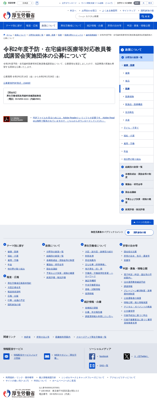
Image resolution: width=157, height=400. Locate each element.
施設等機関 (90, 278)
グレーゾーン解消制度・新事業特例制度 (138, 287)
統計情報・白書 (93, 298)
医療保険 (129, 96)
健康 (127, 73)
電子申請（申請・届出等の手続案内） (138, 271)
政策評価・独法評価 (135, 209)
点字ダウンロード (69, 3)
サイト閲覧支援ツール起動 (92, 3)
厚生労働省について (96, 243)
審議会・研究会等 (133, 184)
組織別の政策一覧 (133, 167)
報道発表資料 (14, 287)
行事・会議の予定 (16, 295)
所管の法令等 (131, 243)
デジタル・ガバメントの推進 (138, 302)
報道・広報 (14, 273)
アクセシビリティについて (123, 372)
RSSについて (40, 376)
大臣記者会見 (14, 282)
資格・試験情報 (92, 286)
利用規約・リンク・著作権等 (20, 372)
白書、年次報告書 (93, 307)
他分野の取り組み (132, 159)
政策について (133, 49)
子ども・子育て (131, 128)
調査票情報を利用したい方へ (99, 311)
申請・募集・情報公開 (136, 264)
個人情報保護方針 (47, 372)
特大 (150, 3)
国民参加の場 (147, 11)
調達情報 (128, 281)
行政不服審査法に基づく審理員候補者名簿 (138, 316)
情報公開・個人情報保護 (135, 297)
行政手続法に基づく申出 (135, 310)
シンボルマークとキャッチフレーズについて (82, 372)
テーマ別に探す (16, 243)
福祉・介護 (129, 135)
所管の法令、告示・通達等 (137, 253)
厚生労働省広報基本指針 (19, 278)
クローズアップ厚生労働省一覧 (91, 332)
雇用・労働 (129, 143)
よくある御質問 (109, 11)
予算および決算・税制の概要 (138, 201)
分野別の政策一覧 (133, 57)
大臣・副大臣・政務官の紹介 (99, 249)
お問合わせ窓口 (89, 11)
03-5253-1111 (56, 389)
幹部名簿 (89, 253)
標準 (137, 3)
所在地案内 (90, 257)
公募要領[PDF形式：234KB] (16, 83)
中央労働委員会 (92, 282)
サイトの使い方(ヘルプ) (17, 376)
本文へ (73, 11)
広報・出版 (13, 291)
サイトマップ (129, 11)
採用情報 (89, 291)
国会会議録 (130, 192)
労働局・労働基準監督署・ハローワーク (99, 272)
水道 (127, 120)
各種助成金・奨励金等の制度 (138, 175)
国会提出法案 (130, 249)
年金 (126, 151)
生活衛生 (129, 112)
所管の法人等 (42, 332)
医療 (127, 88)
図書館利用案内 (62, 332)
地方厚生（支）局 (93, 266)
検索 (148, 16)
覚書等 (127, 257)
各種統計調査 (91, 303)
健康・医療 (129, 65)
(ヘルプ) (109, 3)
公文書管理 (129, 306)
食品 (127, 81)
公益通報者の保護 (132, 293)
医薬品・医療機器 (133, 104)
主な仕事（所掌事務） (96, 262)
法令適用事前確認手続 (134, 277)
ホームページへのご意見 (64, 376)
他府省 (27, 332)
